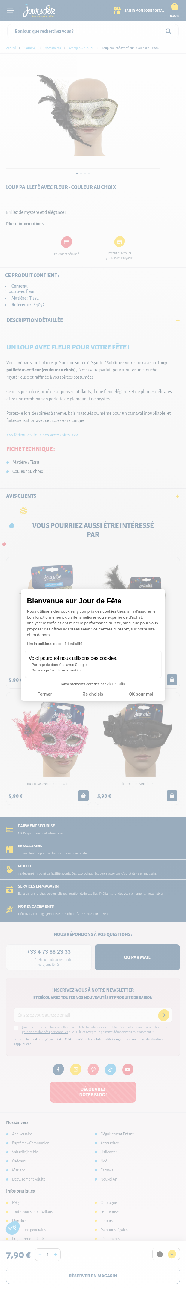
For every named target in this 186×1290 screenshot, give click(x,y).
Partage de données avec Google (59, 665)
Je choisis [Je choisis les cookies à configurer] (93, 694)
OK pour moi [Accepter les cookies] (141, 694)
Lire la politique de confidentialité (54, 644)
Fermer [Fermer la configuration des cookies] (45, 694)
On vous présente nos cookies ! (58, 670)
